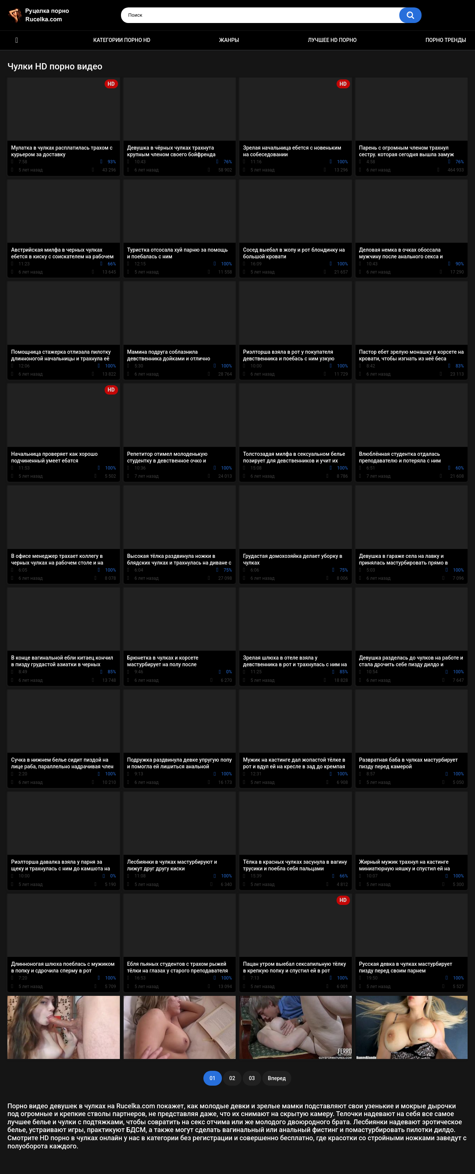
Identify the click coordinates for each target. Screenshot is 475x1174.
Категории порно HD (121, 40)
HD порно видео (16, 40)
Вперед (277, 1078)
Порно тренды (446, 40)
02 (232, 1078)
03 (252, 1078)
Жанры (229, 40)
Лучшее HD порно (332, 40)
